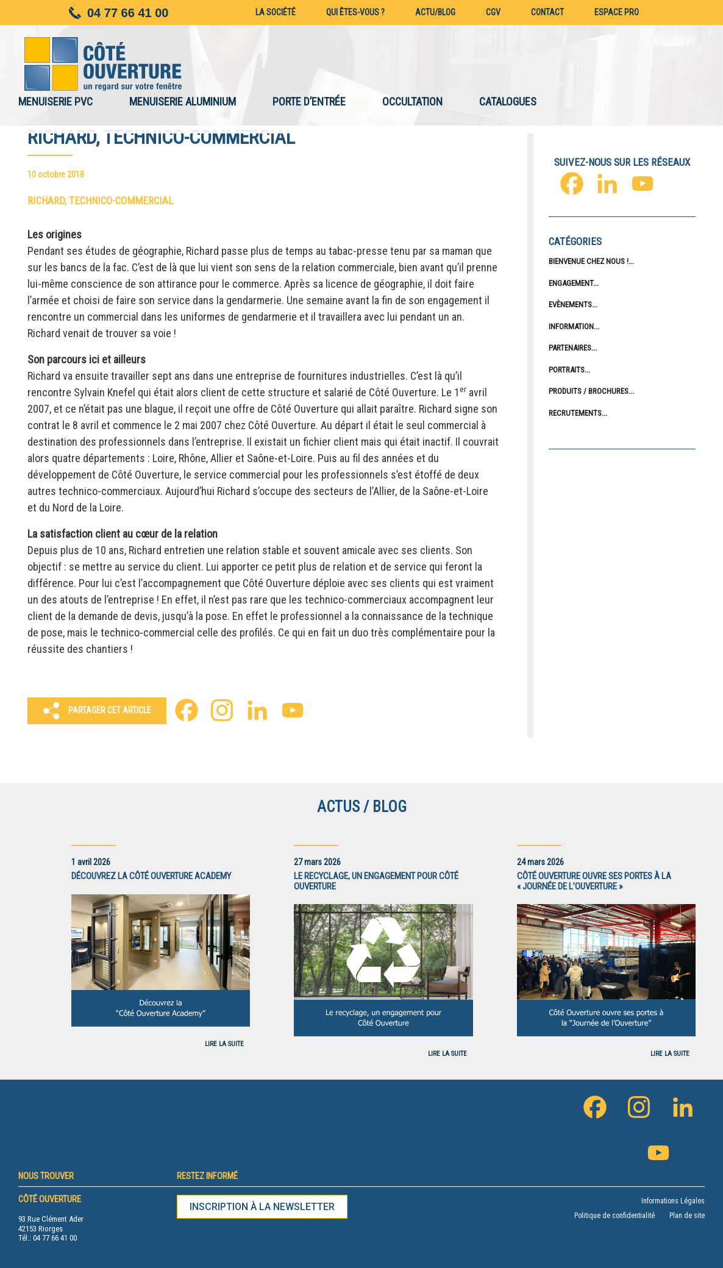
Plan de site (687, 1215)
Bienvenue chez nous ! (589, 261)
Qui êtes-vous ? (355, 12)
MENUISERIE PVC (55, 101)
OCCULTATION (412, 101)
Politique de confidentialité (614, 1215)
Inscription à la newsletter (262, 1207)
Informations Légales (673, 1201)
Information (571, 326)
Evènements (570, 304)
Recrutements (575, 413)
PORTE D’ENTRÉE (309, 101)
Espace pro (616, 12)
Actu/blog (435, 12)
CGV (493, 12)
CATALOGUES (507, 101)
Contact (547, 12)
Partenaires (570, 347)
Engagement (571, 283)
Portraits (567, 369)
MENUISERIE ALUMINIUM (182, 101)
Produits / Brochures (589, 391)
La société (275, 12)
